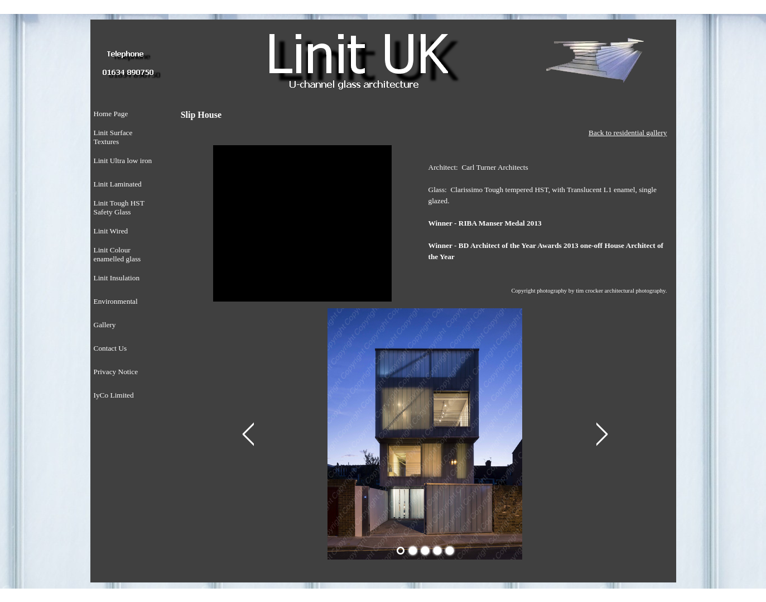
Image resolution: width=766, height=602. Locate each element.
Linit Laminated (118, 184)
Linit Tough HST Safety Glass (119, 207)
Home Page (111, 113)
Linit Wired (111, 231)
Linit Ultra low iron (123, 160)
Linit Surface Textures (113, 137)
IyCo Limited (114, 395)
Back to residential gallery (628, 132)
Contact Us (110, 348)
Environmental (116, 301)
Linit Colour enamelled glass (117, 254)
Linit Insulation (117, 278)
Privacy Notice (116, 371)
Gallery (105, 325)
